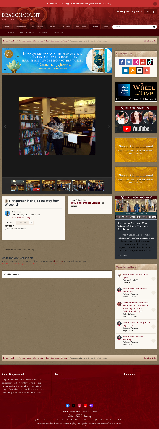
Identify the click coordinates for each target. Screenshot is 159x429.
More (105, 26)
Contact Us (85, 411)
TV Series (65, 26)
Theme (65, 411)
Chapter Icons (58, 32)
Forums (52, 26)
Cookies (94, 411)
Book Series (81, 26)
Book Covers (43, 32)
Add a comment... (12, 274)
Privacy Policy (75, 411)
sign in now (58, 261)
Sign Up (150, 11)
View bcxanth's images (22, 217)
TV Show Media (8, 32)
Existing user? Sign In (129, 11)
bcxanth (17, 212)
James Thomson (131, 294)
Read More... (123, 255)
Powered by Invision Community (79, 417)
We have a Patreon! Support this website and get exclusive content (78, 4)
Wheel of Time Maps (26, 32)
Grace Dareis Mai (132, 280)
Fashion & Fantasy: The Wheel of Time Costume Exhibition (132, 226)
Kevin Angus (130, 314)
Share (10, 223)
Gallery (95, 27)
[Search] (125, 27)
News (7, 26)
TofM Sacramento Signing (85, 202)
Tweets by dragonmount (66, 379)
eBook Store (37, 26)
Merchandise (20, 26)
